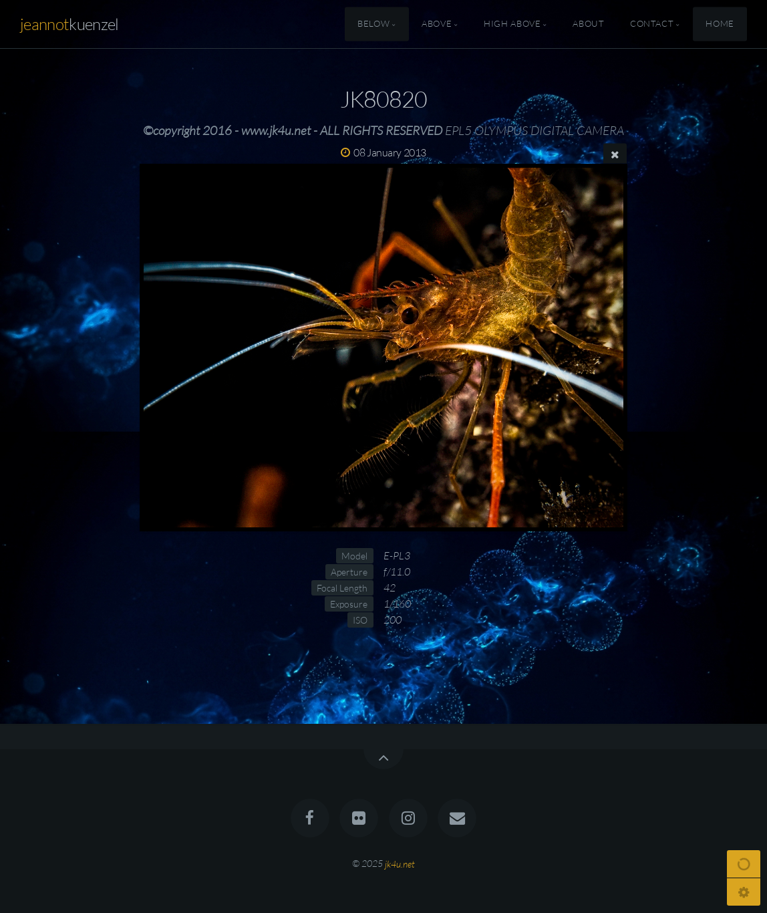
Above (437, 24)
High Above (512, 24)
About (588, 24)
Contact (651, 24)
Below (373, 24)
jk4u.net (400, 863)
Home (720, 24)
